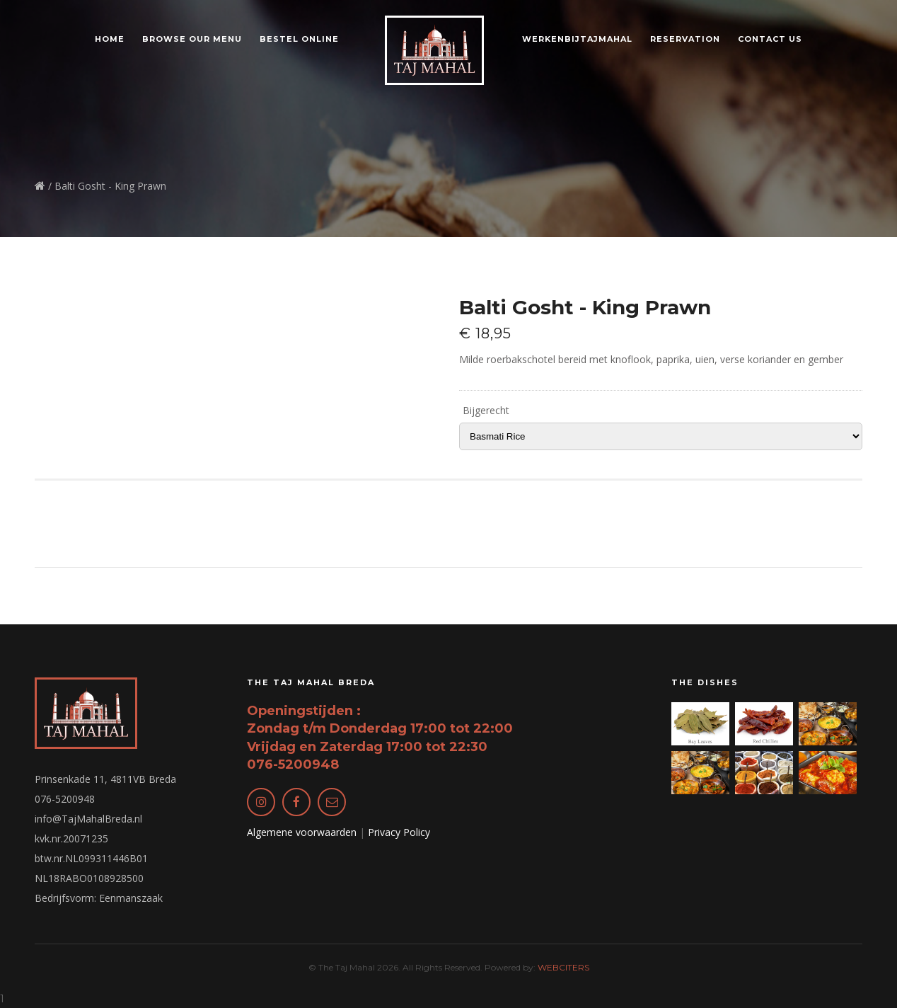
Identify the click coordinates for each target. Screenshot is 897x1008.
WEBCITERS (563, 967)
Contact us (770, 39)
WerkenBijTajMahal (577, 39)
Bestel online (299, 39)
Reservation (685, 39)
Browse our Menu (192, 39)
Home (110, 39)
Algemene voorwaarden (302, 832)
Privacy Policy (399, 832)
